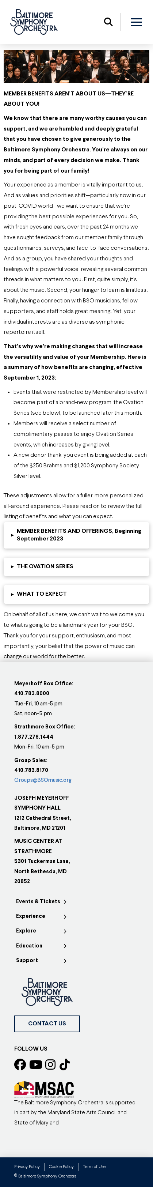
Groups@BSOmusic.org (43, 780)
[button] (108, 22)
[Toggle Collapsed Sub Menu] (42, 902)
